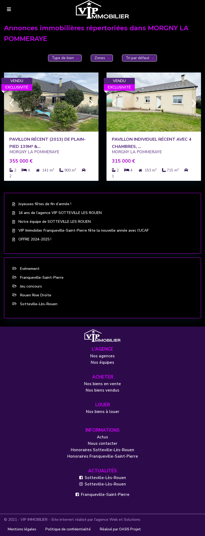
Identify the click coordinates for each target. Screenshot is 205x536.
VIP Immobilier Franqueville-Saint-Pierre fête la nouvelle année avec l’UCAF (83, 230)
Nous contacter (102, 443)
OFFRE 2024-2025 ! (34, 239)
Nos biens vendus (102, 390)
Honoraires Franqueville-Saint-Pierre (102, 456)
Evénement (30, 268)
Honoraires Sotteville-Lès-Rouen (102, 450)
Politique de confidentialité (68, 529)
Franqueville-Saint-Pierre (42, 277)
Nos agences (102, 356)
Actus (102, 437)
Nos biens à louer (102, 411)
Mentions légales (22, 529)
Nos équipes (102, 362)
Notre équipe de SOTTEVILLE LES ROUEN (54, 221)
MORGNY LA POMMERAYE (34, 152)
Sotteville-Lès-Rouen (38, 304)
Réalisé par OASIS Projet (120, 529)
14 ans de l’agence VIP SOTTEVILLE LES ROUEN (60, 212)
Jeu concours (31, 286)
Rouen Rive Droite (35, 295)
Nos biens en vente (102, 383)
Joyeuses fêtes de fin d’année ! (44, 203)
